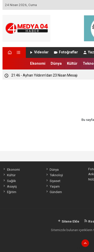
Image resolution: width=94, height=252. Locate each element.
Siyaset (52, 181)
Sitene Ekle (68, 221)
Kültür (72, 63)
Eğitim (9, 192)
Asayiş (10, 186)
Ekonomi (37, 63)
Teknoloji (54, 175)
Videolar (39, 52)
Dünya (56, 63)
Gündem (53, 192)
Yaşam (52, 186)
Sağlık (9, 181)
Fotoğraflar (65, 52)
